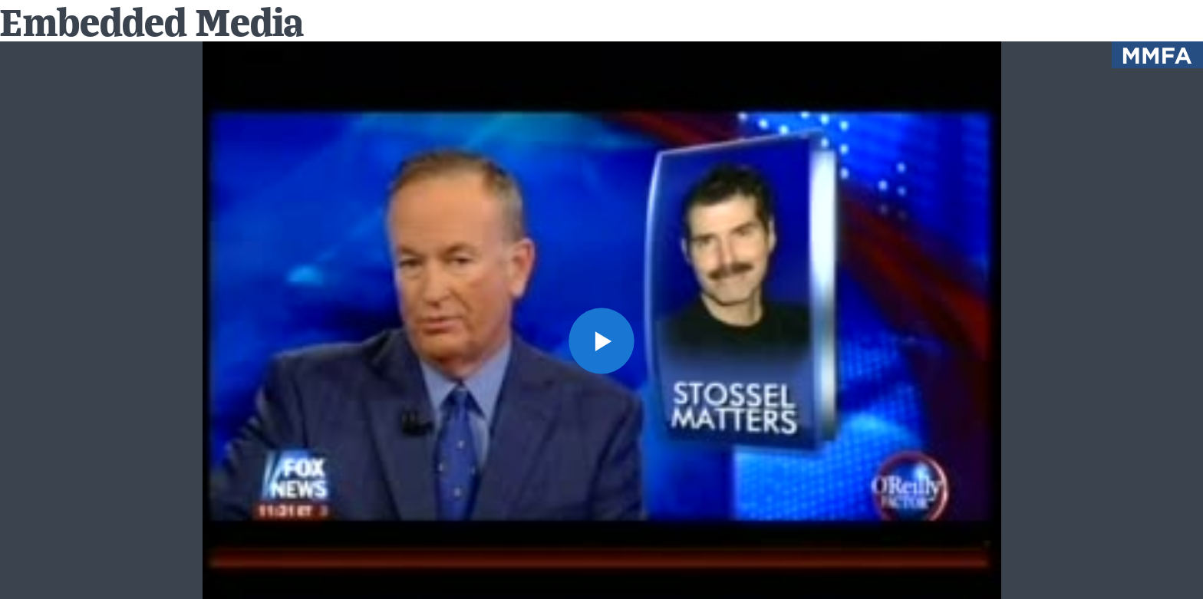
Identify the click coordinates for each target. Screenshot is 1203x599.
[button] (602, 341)
